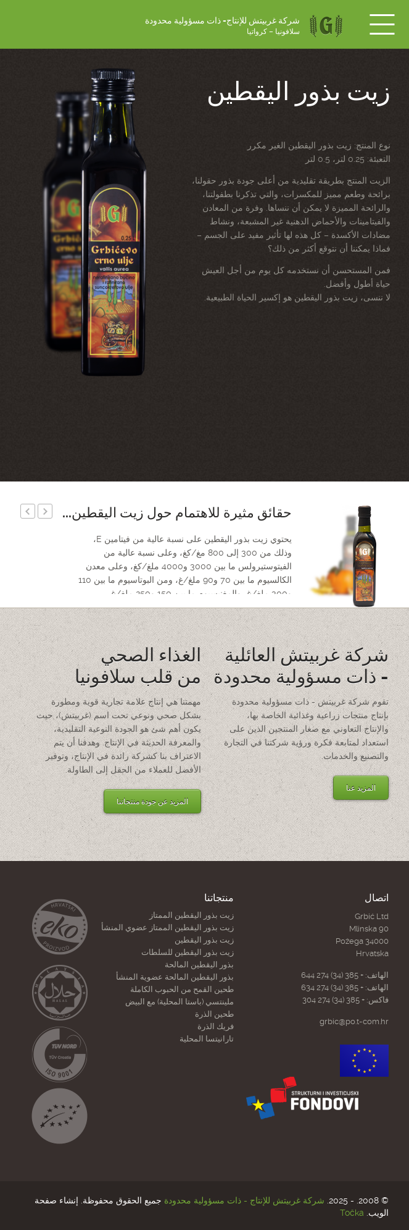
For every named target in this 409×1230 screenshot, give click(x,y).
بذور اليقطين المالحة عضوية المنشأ (175, 977)
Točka (352, 1213)
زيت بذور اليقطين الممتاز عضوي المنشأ (167, 927)
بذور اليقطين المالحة (199, 964)
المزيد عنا (361, 788)
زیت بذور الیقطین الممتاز (191, 915)
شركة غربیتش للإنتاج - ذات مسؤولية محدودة (244, 1200)
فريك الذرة (215, 1026)
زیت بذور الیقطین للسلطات (187, 952)
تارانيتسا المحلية (207, 1038)
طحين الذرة (214, 1014)
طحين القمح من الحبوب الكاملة (182, 989)
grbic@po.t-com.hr (354, 1021)
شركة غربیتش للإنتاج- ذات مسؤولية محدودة (222, 26)
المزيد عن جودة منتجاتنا (152, 801)
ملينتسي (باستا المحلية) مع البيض (179, 1001)
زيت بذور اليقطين (204, 939)
